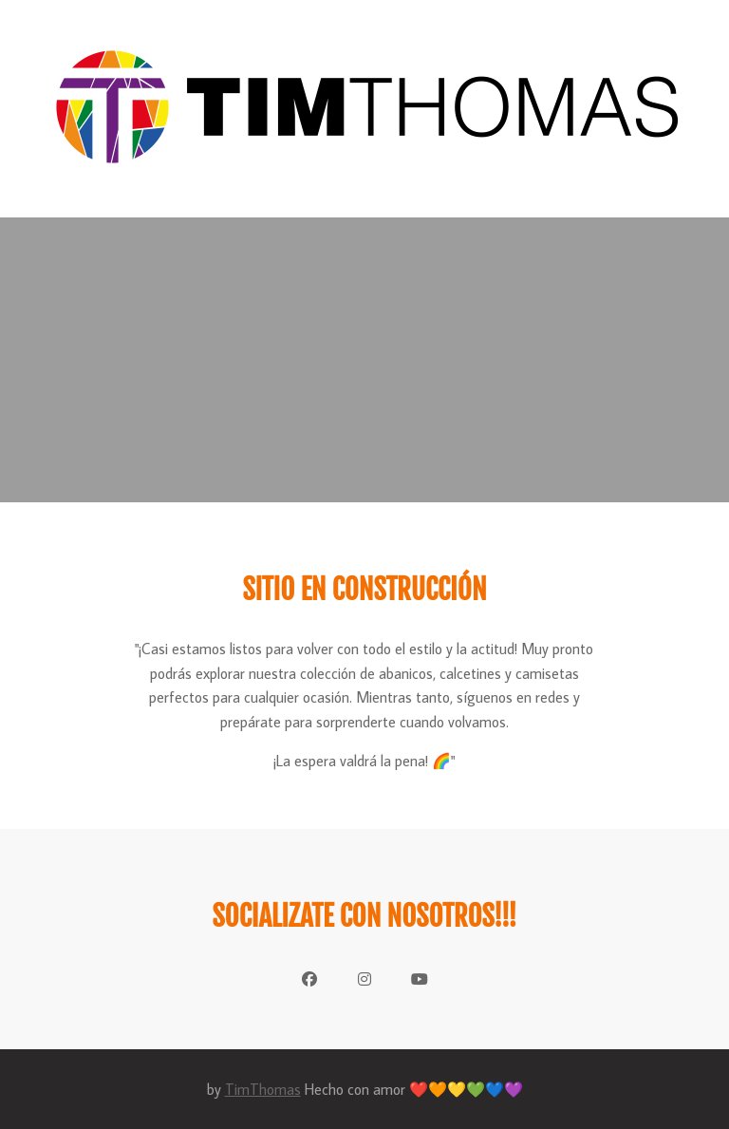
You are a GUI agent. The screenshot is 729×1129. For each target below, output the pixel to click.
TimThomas (263, 1089)
